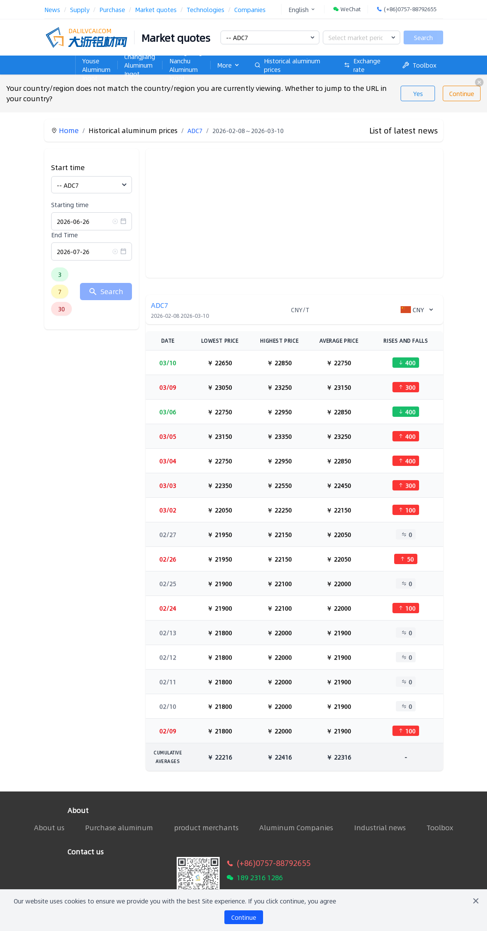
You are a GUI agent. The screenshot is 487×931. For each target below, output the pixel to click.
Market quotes (156, 9)
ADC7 (194, 130)
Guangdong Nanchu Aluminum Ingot (185, 65)
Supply (79, 9)
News (52, 9)
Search (423, 37)
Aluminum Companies (296, 827)
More (228, 65)
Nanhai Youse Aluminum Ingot (96, 65)
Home (59, 52)
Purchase (112, 9)
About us (49, 827)
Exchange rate (362, 65)
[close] (479, 82)
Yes (418, 93)
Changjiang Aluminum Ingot (139, 65)
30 (61, 308)
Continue (461, 93)
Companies (250, 9)
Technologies (205, 9)
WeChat (347, 9)
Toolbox (419, 65)
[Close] (476, 901)
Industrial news (380, 827)
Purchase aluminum (119, 827)
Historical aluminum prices (287, 65)
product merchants (206, 827)
